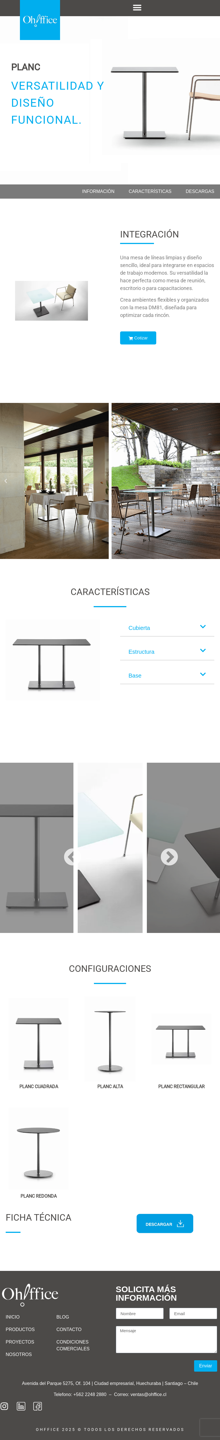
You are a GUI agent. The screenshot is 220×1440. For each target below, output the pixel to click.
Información (98, 191)
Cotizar (138, 337)
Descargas (200, 191)
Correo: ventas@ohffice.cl (140, 1394)
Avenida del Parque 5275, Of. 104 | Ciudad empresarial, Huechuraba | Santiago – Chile (110, 1383)
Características (150, 191)
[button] (6, 481)
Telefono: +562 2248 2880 (81, 1394)
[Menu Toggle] (137, 7)
